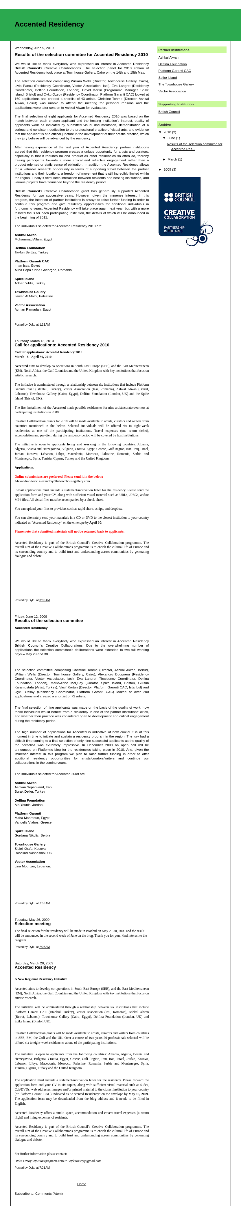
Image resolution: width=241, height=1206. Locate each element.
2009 (168, 169)
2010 (168, 132)
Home (81, 1184)
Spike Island (168, 77)
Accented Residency (35, 967)
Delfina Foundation (173, 64)
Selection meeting (33, 923)
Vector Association (172, 91)
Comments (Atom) (49, 1193)
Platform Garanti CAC (175, 70)
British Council (169, 111)
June (172, 138)
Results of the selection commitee (49, 620)
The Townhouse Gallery (176, 84)
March (173, 159)
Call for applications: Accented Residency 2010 (62, 345)
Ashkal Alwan (169, 57)
